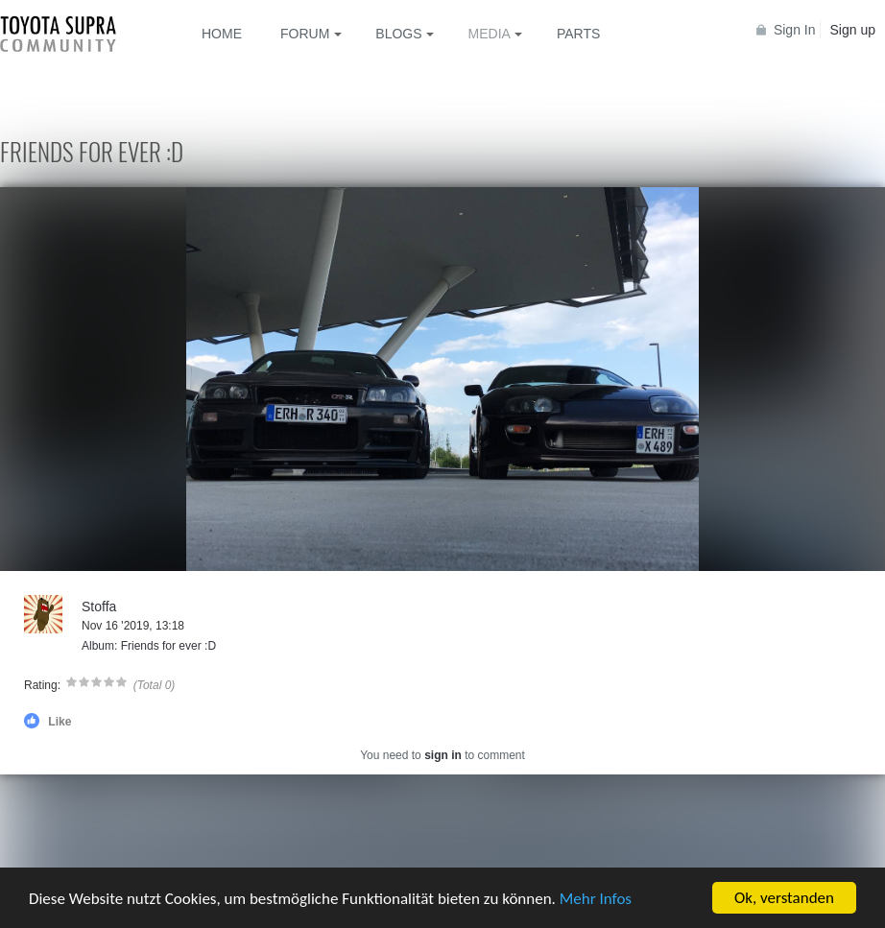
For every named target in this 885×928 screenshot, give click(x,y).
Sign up (852, 29)
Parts (578, 33)
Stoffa (99, 606)
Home (222, 33)
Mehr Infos (596, 899)
